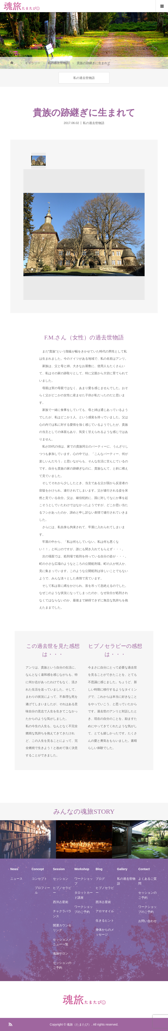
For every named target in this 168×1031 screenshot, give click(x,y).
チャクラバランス (62, 913)
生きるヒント (105, 920)
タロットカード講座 (83, 895)
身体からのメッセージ (105, 932)
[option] (38, 160)
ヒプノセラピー (62, 890)
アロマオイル (105, 911)
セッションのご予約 (62, 965)
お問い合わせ (147, 921)
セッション (60, 878)
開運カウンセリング (62, 928)
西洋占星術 (60, 902)
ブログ (100, 878)
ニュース (16, 878)
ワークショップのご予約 (83, 909)
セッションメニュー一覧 (62, 942)
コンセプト (39, 878)
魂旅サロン (60, 953)
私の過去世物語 (84, 78)
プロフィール (42, 890)
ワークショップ (83, 881)
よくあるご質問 (147, 881)
